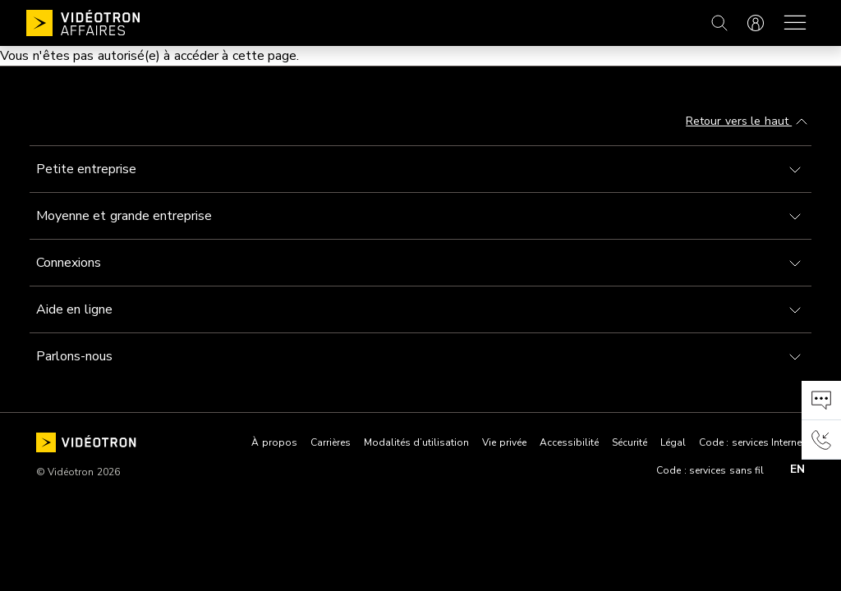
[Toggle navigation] (420, 169)
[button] (821, 400)
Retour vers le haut (748, 122)
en (797, 469)
